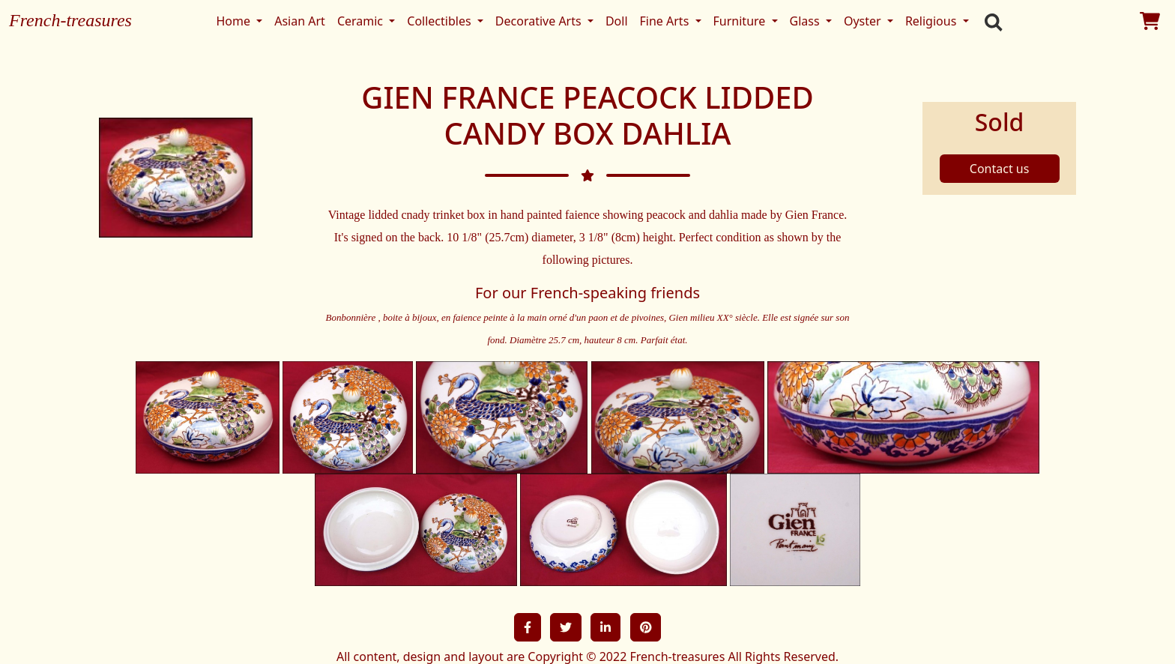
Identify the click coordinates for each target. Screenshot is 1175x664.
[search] (990, 21)
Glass (806, 21)
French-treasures (70, 20)
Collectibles (440, 21)
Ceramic (361, 21)
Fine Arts (666, 21)
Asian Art (299, 21)
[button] (527, 627)
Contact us (1000, 168)
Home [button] (234, 21)
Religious (932, 21)
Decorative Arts (540, 21)
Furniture (741, 21)
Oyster (864, 21)
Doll (616, 21)
